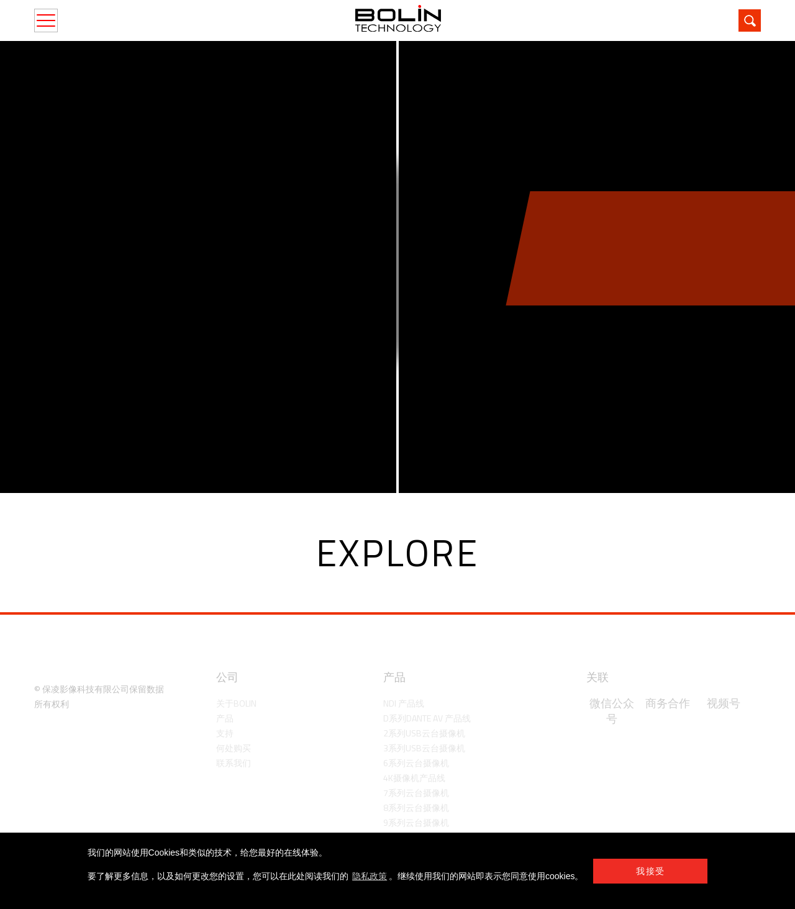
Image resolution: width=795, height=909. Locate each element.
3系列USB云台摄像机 (424, 747)
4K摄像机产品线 (414, 777)
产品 (225, 718)
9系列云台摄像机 (416, 822)
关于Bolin (236, 703)
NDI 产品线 (403, 703)
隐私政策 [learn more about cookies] (369, 876)
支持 (225, 732)
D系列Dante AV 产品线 (427, 718)
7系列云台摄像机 (416, 792)
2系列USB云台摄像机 (424, 732)
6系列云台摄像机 (416, 762)
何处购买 (233, 747)
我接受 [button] (650, 871)
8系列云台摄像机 (416, 807)
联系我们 (233, 762)
